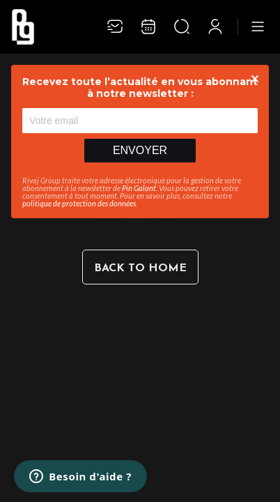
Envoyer (140, 150)
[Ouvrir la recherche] (182, 26)
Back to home (140, 268)
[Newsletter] (115, 26)
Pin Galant (139, 187)
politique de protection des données (79, 203)
